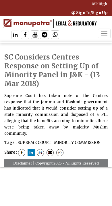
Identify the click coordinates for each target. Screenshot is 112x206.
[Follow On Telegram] (44, 35)
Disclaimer (22, 163)
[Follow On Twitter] (35, 35)
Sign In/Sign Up (90, 12)
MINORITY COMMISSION (77, 142)
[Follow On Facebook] (25, 35)
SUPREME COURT (34, 142)
